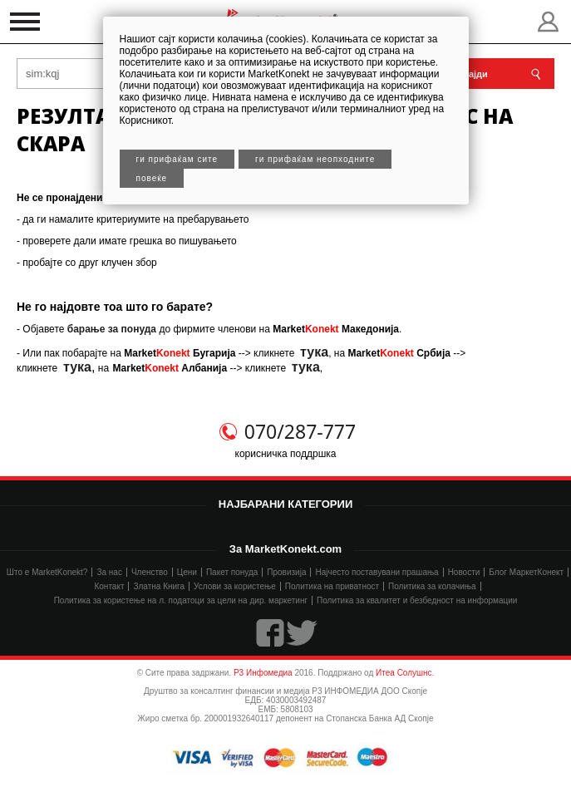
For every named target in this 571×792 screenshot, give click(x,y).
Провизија (286, 572)
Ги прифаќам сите (177, 159)
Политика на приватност (332, 586)
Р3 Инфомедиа (263, 672)
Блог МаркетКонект (526, 572)
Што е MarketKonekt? (47, 572)
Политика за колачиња (431, 586)
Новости (464, 572)
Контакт (109, 586)
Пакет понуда (232, 572)
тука (314, 352)
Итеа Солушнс (404, 672)
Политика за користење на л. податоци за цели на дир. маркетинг (181, 600)
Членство (149, 572)
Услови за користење (235, 586)
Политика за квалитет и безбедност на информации (417, 600)
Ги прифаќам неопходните (315, 159)
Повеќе (152, 178)
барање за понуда (111, 329)
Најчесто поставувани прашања (376, 572)
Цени (187, 572)
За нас (108, 572)
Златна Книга (159, 586)
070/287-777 (300, 431)
